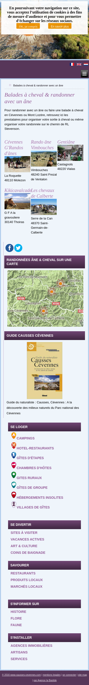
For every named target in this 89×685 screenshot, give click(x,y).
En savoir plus (60, 26)
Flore (16, 618)
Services (19, 659)
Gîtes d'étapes (27, 456)
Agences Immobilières (31, 646)
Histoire (18, 612)
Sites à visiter (24, 533)
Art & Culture (24, 546)
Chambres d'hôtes (31, 466)
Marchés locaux (26, 586)
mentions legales (52, 675)
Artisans (19, 652)
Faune (16, 625)
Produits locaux (27, 580)
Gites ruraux (26, 476)
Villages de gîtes (30, 505)
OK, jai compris (28, 26)
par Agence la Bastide (45, 680)
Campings (23, 436)
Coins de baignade (28, 553)
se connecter (69, 675)
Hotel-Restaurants (32, 446)
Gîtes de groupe (29, 485)
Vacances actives (27, 539)
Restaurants (23, 573)
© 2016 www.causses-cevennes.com (21, 675)
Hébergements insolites (37, 495)
